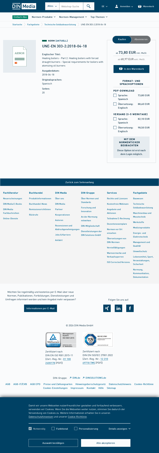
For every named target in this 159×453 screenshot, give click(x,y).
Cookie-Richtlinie (77, 416)
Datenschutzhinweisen (41, 416)
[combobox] (76, 6)
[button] (124, 6)
